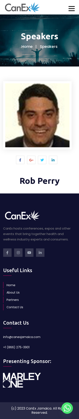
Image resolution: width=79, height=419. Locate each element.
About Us (13, 292)
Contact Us (15, 307)
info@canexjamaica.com (21, 337)
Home (27, 46)
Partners (13, 300)
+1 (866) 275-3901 (16, 347)
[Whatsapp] (67, 408)
